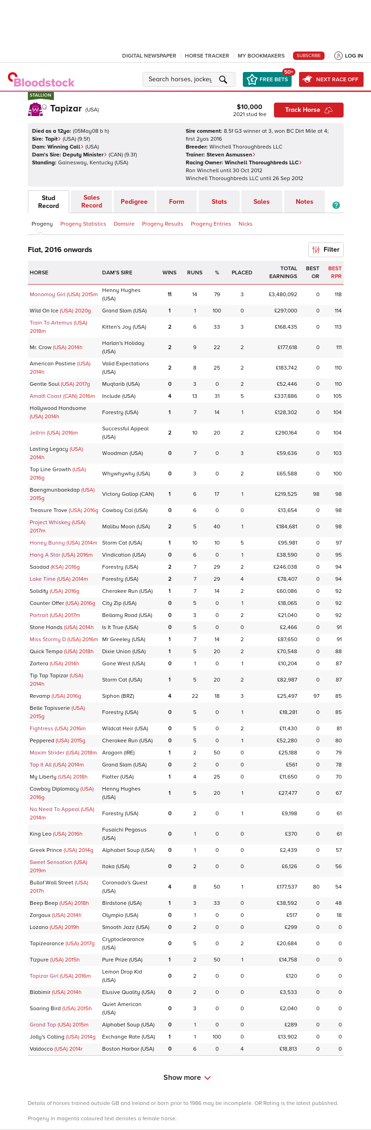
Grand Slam (117, 310)
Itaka (108, 866)
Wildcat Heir (117, 728)
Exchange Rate (121, 1036)
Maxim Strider (47, 752)
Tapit (53, 139)
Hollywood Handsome (58, 408)
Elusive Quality (121, 992)
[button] (190, 79)
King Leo (41, 834)
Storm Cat (114, 542)
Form (176, 202)
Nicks (246, 224)
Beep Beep (44, 903)
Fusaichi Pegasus (124, 829)
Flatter (110, 776)
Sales (262, 202)
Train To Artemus (51, 322)
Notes (304, 202)
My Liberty (43, 776)
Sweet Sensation (51, 862)
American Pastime (53, 363)
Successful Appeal (125, 428)
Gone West (116, 663)
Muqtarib (113, 384)
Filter (325, 249)
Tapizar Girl (44, 976)
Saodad (39, 567)
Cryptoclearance (123, 939)
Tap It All (41, 764)
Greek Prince (46, 850)
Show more (187, 1077)
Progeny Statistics (83, 224)
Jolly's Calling (47, 1036)
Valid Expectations (125, 363)
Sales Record (91, 201)
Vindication (116, 555)
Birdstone (114, 903)
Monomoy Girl (47, 294)
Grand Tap (43, 1024)
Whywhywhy (118, 473)
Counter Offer (47, 603)
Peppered (42, 740)
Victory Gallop (120, 494)
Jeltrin (38, 432)
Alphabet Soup (121, 850)
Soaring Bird (45, 1008)
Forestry (113, 412)
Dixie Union (116, 651)
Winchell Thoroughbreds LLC (263, 162)
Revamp (40, 696)
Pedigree (134, 202)
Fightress (41, 728)
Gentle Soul (44, 384)
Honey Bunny (47, 542)
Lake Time (43, 579)
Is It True (113, 627)
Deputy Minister (85, 154)
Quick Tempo (46, 651)
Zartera (39, 663)
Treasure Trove (48, 510)
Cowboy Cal (117, 510)
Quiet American (122, 1004)
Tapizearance (47, 943)
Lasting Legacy (49, 449)
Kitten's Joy (116, 327)
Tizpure (39, 959)
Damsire (124, 224)
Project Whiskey (50, 522)
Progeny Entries (211, 224)
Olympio (113, 915)
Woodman (115, 453)
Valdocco (41, 1049)
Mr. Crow (41, 347)
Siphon (111, 696)
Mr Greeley (116, 639)
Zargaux (40, 915)
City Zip (112, 603)
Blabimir (40, 992)
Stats (219, 202)
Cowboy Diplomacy (54, 789)
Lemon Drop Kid (122, 971)
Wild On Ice (44, 310)
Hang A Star (45, 555)
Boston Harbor (120, 1049)
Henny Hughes (121, 290)
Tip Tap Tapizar (49, 675)
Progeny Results (162, 224)
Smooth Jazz (118, 927)
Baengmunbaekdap (55, 490)
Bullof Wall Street (51, 882)
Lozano (39, 927)
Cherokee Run (120, 591)
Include (111, 396)
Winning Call (65, 146)
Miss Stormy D (48, 639)
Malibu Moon (118, 526)
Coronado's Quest (125, 882)
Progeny (42, 224)
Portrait (39, 615)
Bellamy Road (119, 615)
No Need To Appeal (54, 809)
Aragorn (112, 752)
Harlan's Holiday (123, 343)
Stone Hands (46, 627)
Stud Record (48, 202)
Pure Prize (115, 959)
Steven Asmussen (231, 154)
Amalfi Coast (46, 396)
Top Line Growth (50, 469)
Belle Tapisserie (50, 708)
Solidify (39, 591)
